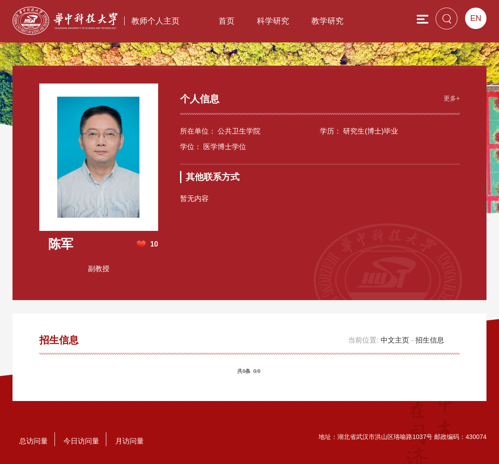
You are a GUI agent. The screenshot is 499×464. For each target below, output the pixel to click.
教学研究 (327, 21)
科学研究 (273, 21)
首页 (226, 21)
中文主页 (395, 340)
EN (476, 18)
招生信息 (429, 340)
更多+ (452, 98)
